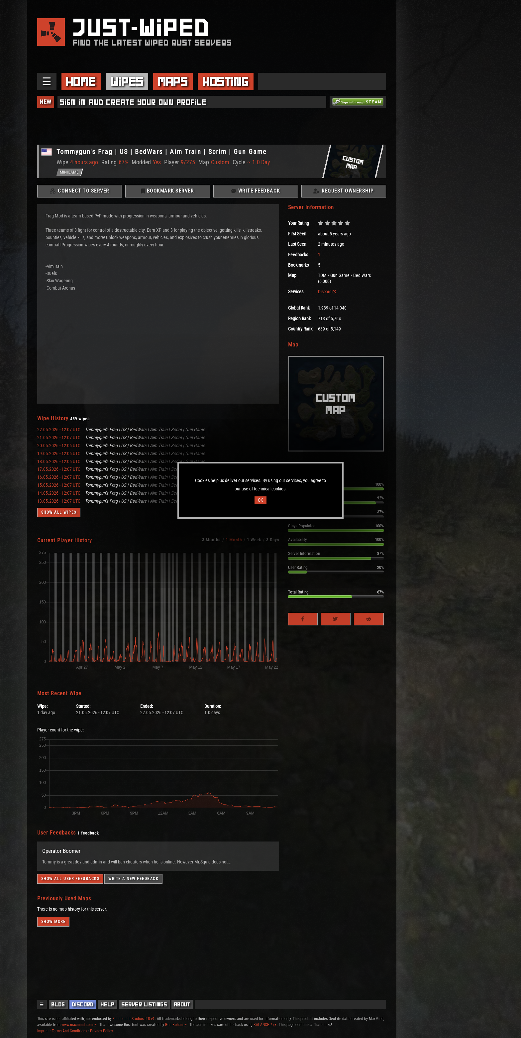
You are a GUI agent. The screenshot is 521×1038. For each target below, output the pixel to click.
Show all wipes (58, 515)
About (182, 1004)
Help (108, 1004)
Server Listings (144, 1004)
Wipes (127, 81)
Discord (327, 294)
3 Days (272, 542)
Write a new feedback (133, 881)
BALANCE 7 (265, 1024)
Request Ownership (343, 193)
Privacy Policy (101, 1031)
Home (81, 81)
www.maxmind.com (78, 1024)
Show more (53, 924)
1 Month (234, 542)
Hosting (226, 81)
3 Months (211, 542)
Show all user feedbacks (70, 881)
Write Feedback (255, 193)
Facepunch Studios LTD (133, 1018)
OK (260, 500)
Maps (173, 81)
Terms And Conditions (69, 1031)
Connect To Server (79, 193)
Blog (58, 1004)
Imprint (43, 1031)
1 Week (254, 542)
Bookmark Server (167, 193)
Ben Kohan (175, 1024)
